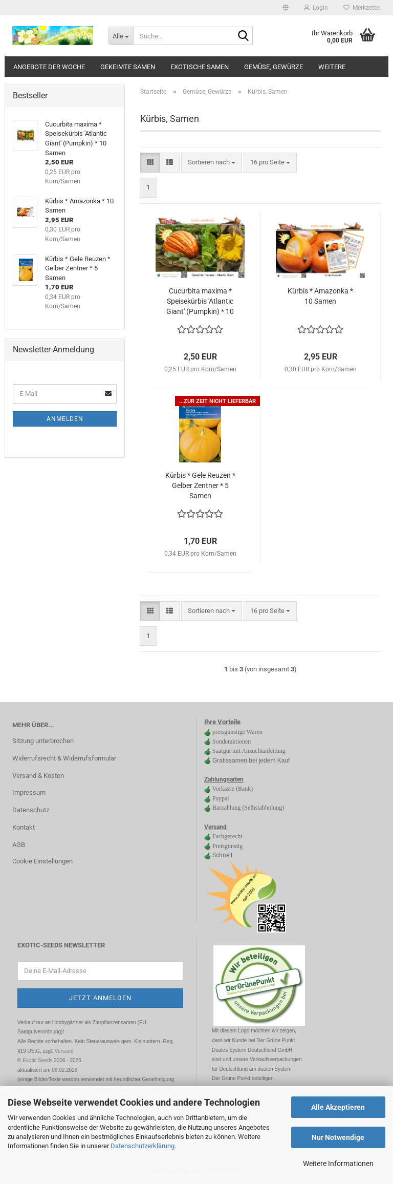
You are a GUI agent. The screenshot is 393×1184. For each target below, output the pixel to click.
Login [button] (316, 7)
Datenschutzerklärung (142, 1146)
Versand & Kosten (38, 775)
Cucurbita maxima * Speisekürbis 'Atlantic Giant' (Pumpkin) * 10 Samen (200, 301)
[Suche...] (120, 36)
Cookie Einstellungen (42, 861)
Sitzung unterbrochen (43, 741)
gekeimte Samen (127, 67)
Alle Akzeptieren (338, 1107)
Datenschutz (30, 810)
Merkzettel (362, 7)
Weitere (331, 67)
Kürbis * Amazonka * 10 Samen (320, 296)
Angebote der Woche (49, 67)
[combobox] (211, 163)
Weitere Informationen (338, 1163)
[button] (285, 7)
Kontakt (23, 827)
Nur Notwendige (338, 1137)
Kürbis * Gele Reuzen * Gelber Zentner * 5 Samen (200, 485)
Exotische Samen (199, 67)
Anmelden (65, 418)
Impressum (29, 792)
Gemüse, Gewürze (273, 67)
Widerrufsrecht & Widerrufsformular (64, 758)
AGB (18, 845)
